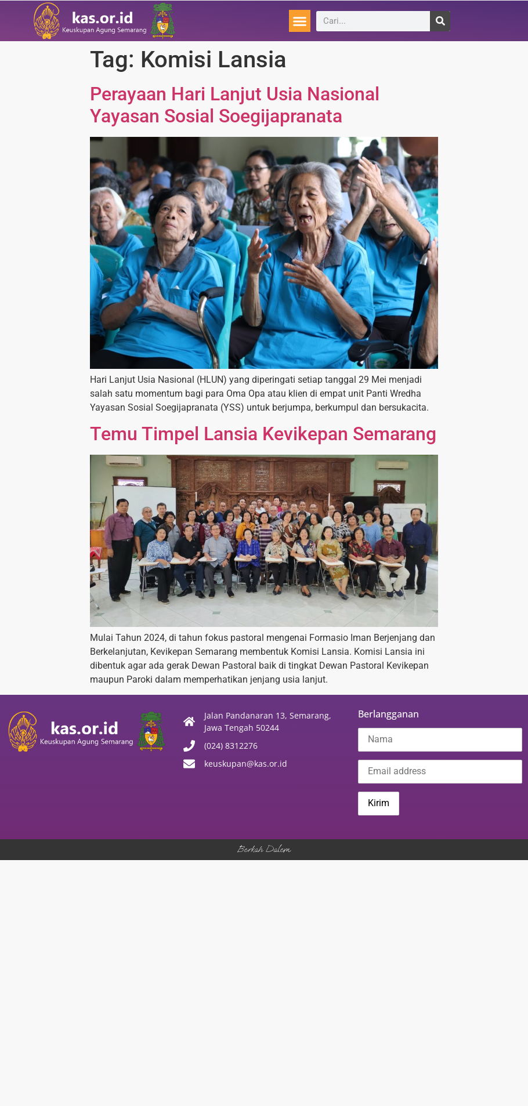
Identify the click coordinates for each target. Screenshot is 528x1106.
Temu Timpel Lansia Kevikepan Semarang (263, 434)
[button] (300, 21)
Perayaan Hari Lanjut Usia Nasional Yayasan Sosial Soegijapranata (234, 105)
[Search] (440, 21)
